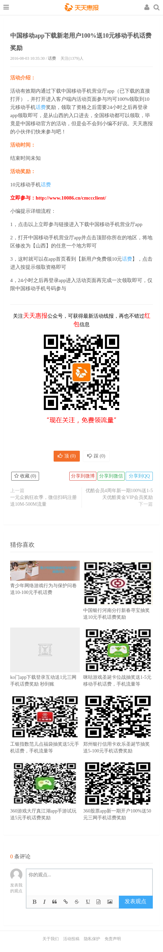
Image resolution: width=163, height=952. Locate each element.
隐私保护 (92, 938)
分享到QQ (139, 476)
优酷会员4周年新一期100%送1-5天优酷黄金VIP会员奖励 (119, 494)
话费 (52, 58)
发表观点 (135, 901)
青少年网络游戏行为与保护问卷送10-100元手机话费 (45, 581)
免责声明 (113, 938)
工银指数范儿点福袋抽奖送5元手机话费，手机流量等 (45, 734)
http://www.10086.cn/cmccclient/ (71, 198)
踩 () (96, 456)
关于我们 (50, 938)
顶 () (67, 456)
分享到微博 (83, 476)
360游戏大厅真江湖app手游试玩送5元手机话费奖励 (45, 801)
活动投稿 (71, 938)
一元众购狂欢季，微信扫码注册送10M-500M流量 (43, 501)
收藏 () (25, 476)
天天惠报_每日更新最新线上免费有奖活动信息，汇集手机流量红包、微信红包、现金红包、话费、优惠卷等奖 (81, 8)
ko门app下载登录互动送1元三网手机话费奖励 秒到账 (45, 667)
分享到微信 (111, 476)
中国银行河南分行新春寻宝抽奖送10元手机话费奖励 (118, 600)
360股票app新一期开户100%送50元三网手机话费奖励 (118, 801)
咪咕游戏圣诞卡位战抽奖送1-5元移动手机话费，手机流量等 (118, 667)
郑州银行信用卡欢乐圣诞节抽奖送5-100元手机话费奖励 (118, 734)
